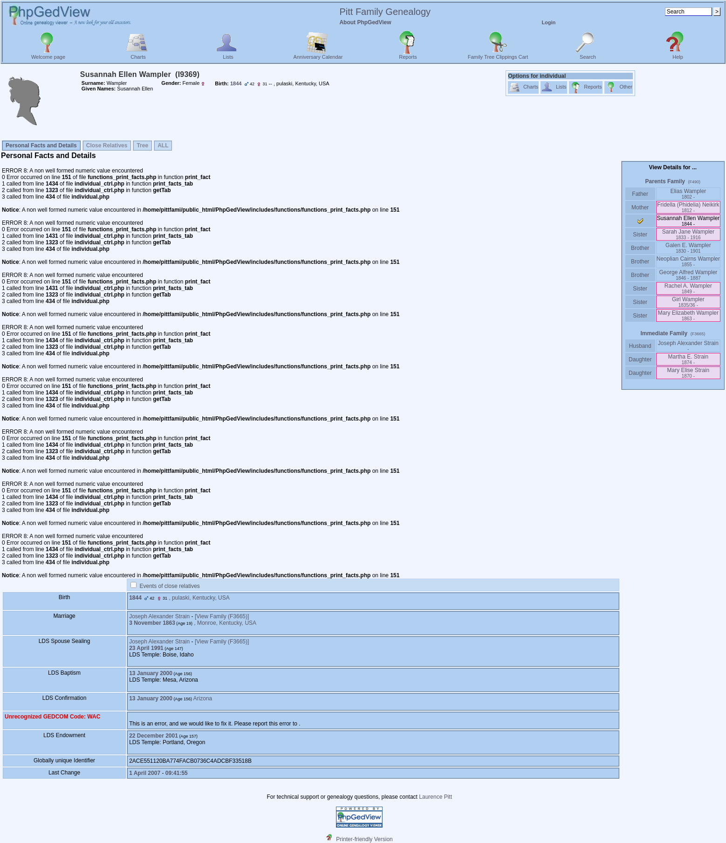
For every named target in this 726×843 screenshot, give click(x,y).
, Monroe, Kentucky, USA (225, 623)
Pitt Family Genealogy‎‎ (385, 12)
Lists (228, 54)
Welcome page (48, 54)
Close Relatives (107, 145)
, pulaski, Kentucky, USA (199, 597)
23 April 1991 (146, 648)
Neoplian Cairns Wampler (688, 261)
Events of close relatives (169, 586)
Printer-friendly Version (364, 839)
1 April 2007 (144, 773)
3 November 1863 (152, 623)
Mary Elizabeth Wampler (688, 315)
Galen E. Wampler (688, 248)
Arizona (202, 698)
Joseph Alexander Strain (159, 616)
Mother (640, 207)
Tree (142, 145)
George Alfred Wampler (688, 275)
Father (640, 194)
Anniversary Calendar (318, 54)
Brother (640, 248)
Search (588, 54)
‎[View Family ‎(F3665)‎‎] (222, 616)
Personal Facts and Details (41, 145)
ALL (163, 145)
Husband (640, 346)
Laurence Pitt (435, 797)
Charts (138, 54)
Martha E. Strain (688, 359)
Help (677, 54)
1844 (135, 597)
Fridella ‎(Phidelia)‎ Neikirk (688, 207)
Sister (640, 234)
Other (618, 87)
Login (548, 22)
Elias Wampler (688, 194)
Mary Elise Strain (688, 373)
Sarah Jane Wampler (688, 234)
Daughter (640, 359)
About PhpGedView (365, 22)
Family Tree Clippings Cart (498, 54)
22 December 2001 (153, 735)
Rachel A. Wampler (688, 288)
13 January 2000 (150, 673)
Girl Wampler (688, 302)
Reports (408, 54)
